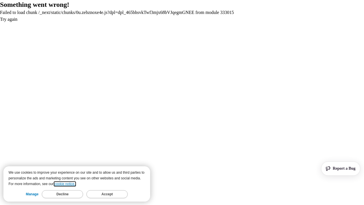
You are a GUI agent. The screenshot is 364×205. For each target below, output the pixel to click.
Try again (8, 19)
